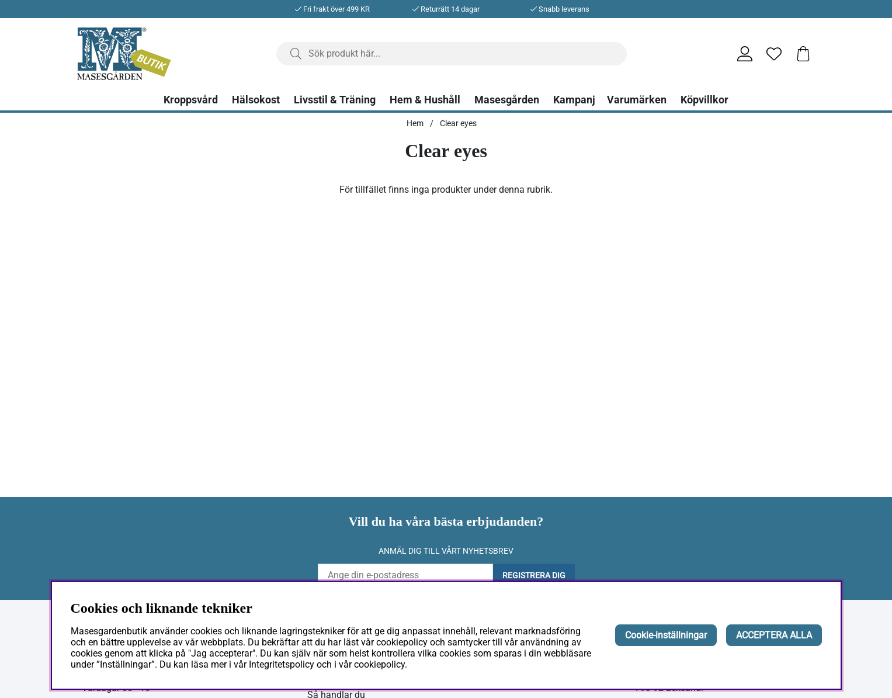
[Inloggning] (745, 53)
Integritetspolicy (281, 664)
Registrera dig (533, 575)
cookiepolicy (379, 664)
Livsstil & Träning (335, 100)
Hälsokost (256, 100)
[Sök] (451, 53)
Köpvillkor (704, 100)
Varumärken (637, 100)
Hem (415, 123)
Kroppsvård (191, 100)
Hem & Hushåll (425, 100)
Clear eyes (458, 123)
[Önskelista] (774, 53)
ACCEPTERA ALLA (774, 635)
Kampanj (574, 100)
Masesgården (506, 100)
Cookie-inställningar (666, 635)
